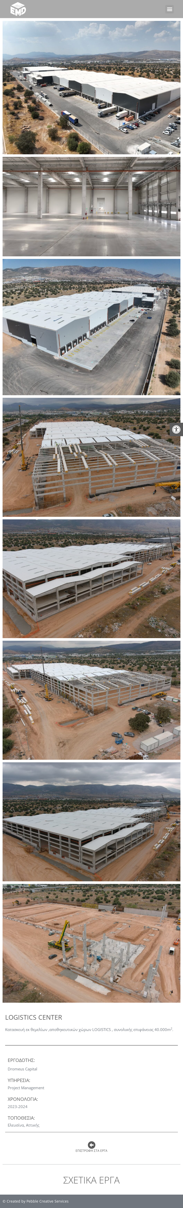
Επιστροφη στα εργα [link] (91, 1150)
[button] (169, 9)
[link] (176, 429)
